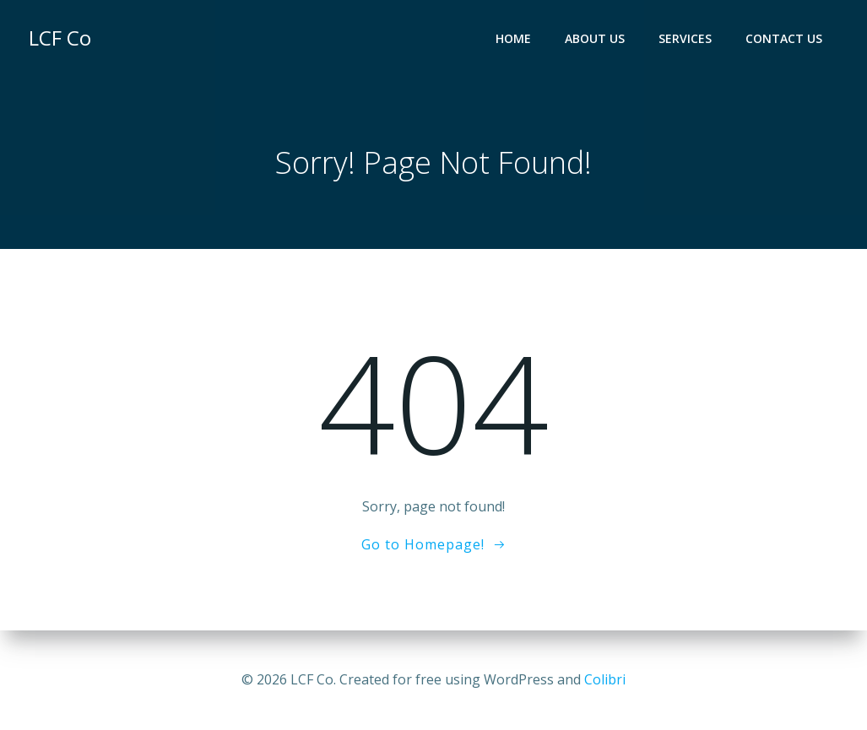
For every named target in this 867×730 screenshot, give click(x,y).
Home (513, 38)
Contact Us (783, 38)
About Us (595, 38)
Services (685, 38)
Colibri (605, 679)
